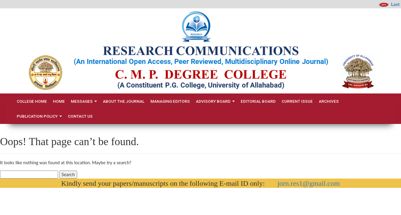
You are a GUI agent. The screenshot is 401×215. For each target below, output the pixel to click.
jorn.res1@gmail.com (308, 183)
